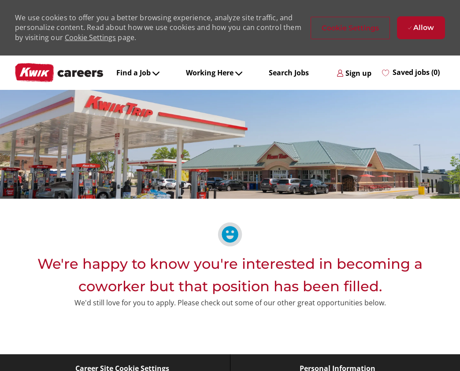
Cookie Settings (90, 37)
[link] (354, 72)
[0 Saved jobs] (411, 72)
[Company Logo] (59, 72)
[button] (350, 28)
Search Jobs (289, 73)
